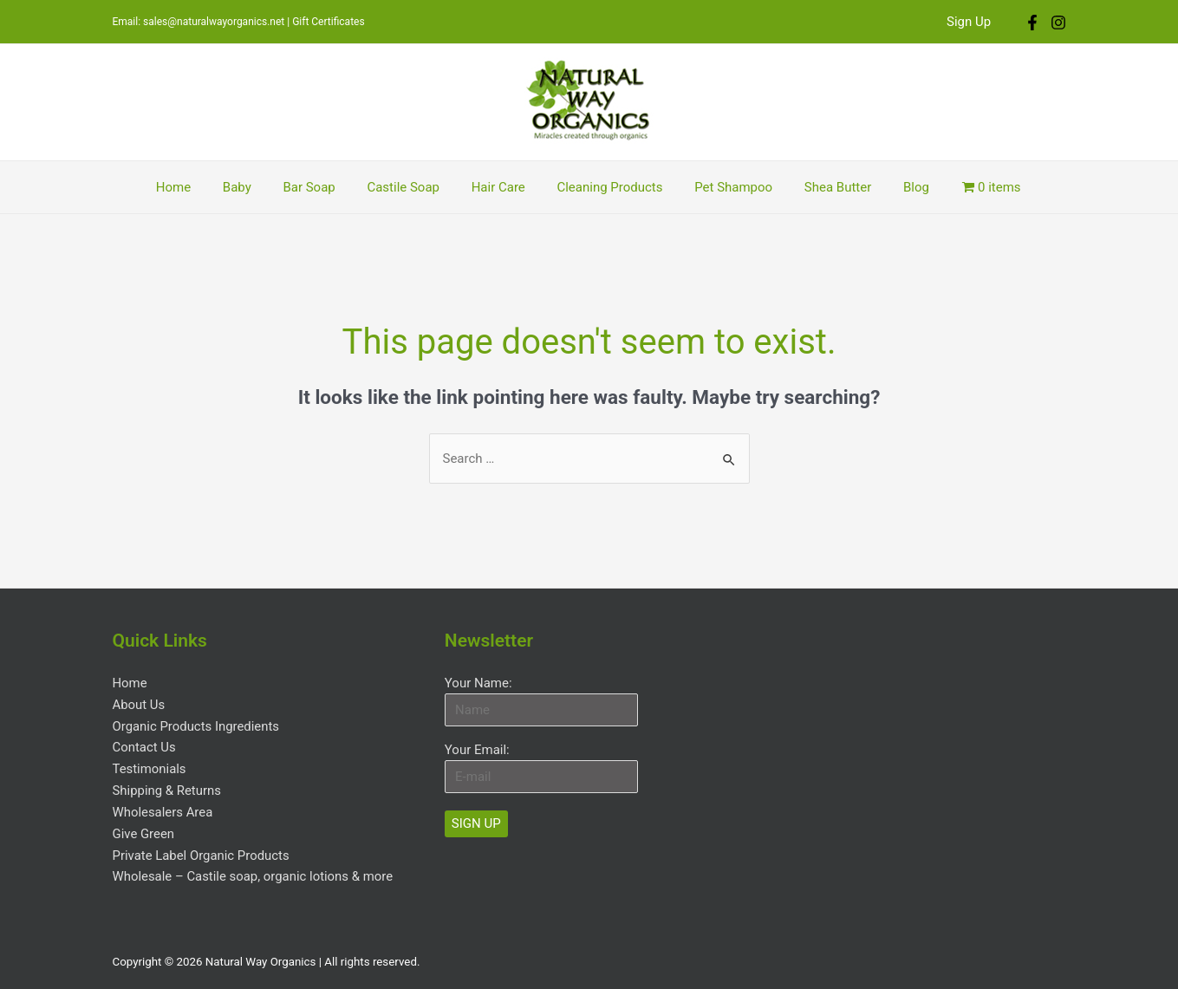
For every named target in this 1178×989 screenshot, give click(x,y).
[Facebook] (1032, 22)
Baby (254, 187)
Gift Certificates (328, 22)
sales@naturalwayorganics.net (213, 22)
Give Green (144, 828)
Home (196, 187)
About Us (139, 704)
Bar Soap (321, 187)
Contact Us (145, 745)
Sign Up (971, 21)
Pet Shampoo (722, 187)
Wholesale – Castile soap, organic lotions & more (254, 870)
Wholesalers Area (163, 808)
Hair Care (498, 187)
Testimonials (150, 766)
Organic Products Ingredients (197, 724)
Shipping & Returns (167, 787)
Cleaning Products (604, 187)
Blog (893, 187)
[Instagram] (1058, 22)
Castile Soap (409, 187)
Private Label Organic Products (202, 849)
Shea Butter (820, 187)
